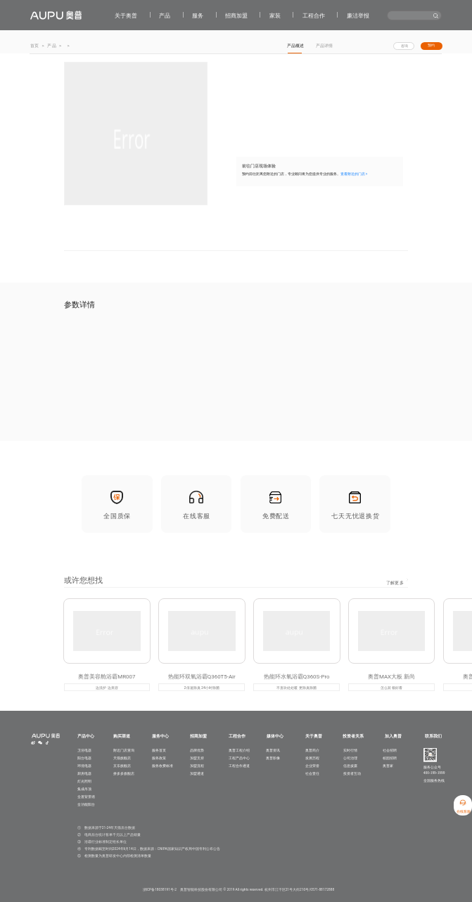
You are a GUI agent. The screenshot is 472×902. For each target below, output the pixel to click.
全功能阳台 (86, 804)
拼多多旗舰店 (123, 773)
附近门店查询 (123, 750)
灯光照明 (84, 781)
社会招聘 (390, 750)
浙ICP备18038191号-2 (160, 889)
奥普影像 (273, 758)
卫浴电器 (84, 750)
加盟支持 (197, 758)
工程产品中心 (239, 758)
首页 (34, 45)
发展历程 (312, 758)
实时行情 (350, 750)
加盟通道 (197, 773)
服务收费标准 (162, 766)
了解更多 (395, 586)
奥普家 (388, 766)
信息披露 (350, 766)
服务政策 (159, 758)
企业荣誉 (312, 766)
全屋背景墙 (86, 796)
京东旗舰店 (122, 766)
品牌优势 (197, 750)
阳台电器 (84, 758)
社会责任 (312, 773)
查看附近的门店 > (354, 174)
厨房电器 (84, 773)
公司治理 (350, 758)
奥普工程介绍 (239, 750)
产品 (51, 45)
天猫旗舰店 (122, 758)
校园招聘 (390, 758)
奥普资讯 (273, 750)
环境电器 (84, 766)
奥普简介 (312, 750)
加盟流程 (197, 766)
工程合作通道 (239, 766)
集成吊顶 (84, 789)
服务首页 (159, 750)
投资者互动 (352, 773)
